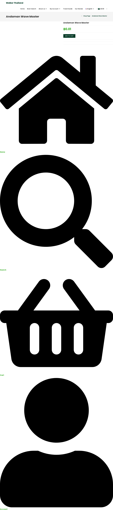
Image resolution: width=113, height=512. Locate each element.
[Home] (81, 16)
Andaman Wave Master (99, 16)
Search (3, 270)
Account (3, 509)
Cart (2, 375)
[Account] (56, 507)
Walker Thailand (14, 3)
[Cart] (56, 373)
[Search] (56, 268)
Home (2, 152)
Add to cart (69, 36)
